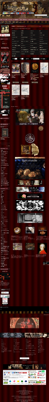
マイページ (2, 342)
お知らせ (27, 339)
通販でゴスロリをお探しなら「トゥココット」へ (31, 348)
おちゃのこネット (46, 314)
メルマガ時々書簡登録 (4, 349)
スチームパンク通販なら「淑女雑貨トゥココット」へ (31, 351)
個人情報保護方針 (40, 342)
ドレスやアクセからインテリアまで (30, 352)
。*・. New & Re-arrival (16, 342)
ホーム (2, 339)
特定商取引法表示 (40, 339)
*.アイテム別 (15, 339)
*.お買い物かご (3, 346)
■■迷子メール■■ (40, 346)
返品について (39, 352)
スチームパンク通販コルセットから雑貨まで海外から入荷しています (31, 354)
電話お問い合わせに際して (41, 349)
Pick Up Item (15, 345)
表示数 (13, 58)
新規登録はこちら (4, 43)
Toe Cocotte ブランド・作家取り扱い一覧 (18, 350)
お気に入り (2, 345)
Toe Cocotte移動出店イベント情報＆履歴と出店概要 (6, 351)
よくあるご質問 (40, 345)
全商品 (2, 150)
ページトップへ (47, 312)
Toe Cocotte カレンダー (16, 346)
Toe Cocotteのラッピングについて (30, 346)
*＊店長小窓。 (27, 342)
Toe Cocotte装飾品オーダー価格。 (30, 345)
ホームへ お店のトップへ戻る (46, 263)
